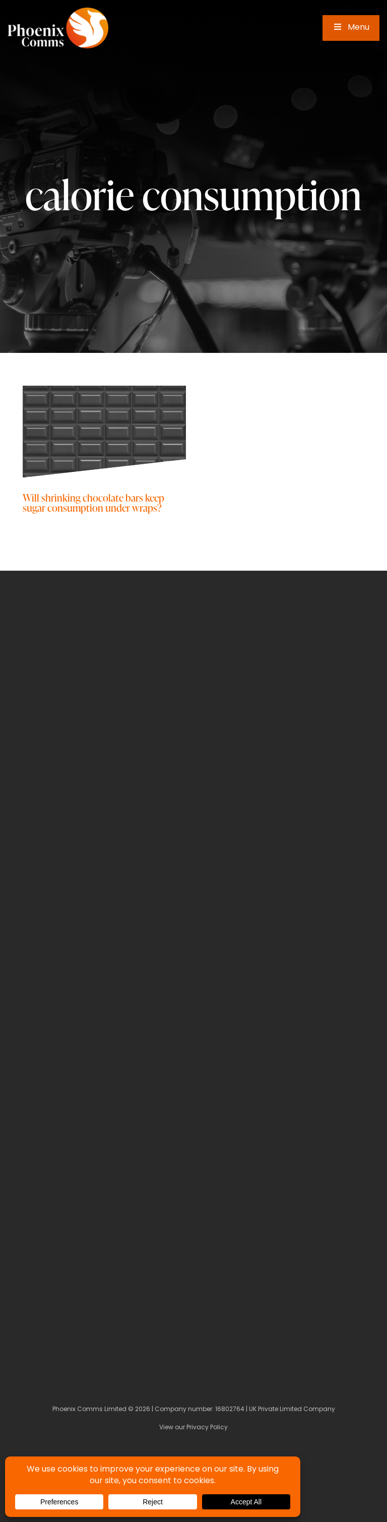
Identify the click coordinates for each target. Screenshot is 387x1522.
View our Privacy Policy (193, 1428)
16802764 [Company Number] (229, 1410)
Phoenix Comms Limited (89, 1410)
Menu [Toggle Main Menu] (351, 27)
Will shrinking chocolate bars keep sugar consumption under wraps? (93, 502)
